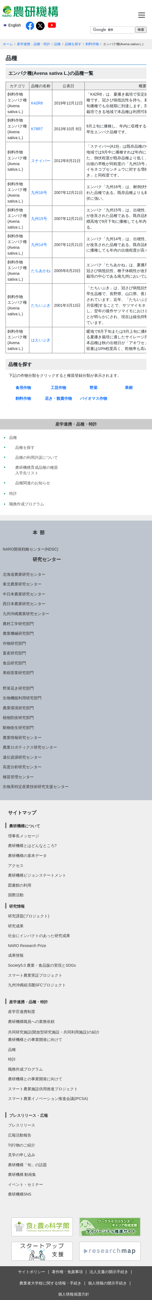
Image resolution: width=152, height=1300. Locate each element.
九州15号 (39, 218)
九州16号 (39, 192)
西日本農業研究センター (24, 604)
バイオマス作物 (93, 398)
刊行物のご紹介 (21, 1145)
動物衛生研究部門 (18, 727)
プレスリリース (21, 1125)
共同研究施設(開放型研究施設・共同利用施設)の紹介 (54, 1032)
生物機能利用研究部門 (22, 698)
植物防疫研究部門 (18, 717)
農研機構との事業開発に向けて (35, 1039)
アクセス (16, 865)
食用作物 (23, 387)
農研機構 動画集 (22, 1174)
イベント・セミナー (25, 1184)
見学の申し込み (21, 1155)
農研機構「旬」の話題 (27, 1165)
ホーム (8, 44)
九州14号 (39, 244)
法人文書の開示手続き (108, 1272)
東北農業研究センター (22, 584)
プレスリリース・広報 (28, 1115)
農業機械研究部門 (18, 633)
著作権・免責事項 (67, 1272)
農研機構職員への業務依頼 (31, 1021)
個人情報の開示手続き (107, 1283)
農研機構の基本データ (27, 855)
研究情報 (17, 906)
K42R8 (37, 103)
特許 (12, 1059)
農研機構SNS (19, 1194)
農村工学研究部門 (18, 623)
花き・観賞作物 (58, 398)
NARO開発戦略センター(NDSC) (30, 549)
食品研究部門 (14, 663)
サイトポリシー (31, 1272)
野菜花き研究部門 (18, 688)
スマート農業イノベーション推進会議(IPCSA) (48, 1098)
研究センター (47, 559)
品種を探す (73, 44)
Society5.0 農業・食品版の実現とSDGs (42, 965)
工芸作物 (58, 387)
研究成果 (16, 926)
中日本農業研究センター (24, 594)
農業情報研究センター (22, 737)
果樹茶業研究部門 (18, 673)
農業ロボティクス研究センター (30, 747)
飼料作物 (92, 44)
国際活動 (16, 895)
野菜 (93, 387)
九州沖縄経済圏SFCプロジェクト (37, 985)
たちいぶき (40, 305)
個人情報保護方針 (73, 1294)
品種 (57, 44)
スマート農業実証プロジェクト (35, 975)
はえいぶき (40, 340)
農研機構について (24, 826)
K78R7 (37, 129)
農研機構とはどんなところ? (32, 845)
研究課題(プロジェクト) (28, 916)
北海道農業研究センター (24, 574)
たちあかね (40, 270)
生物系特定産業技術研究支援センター (36, 786)
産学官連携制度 (21, 1011)
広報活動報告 (19, 1135)
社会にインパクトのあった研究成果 (39, 935)
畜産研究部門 (14, 653)
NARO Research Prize (27, 945)
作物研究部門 (14, 643)
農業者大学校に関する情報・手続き (50, 1283)
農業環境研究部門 (18, 708)
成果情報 (16, 955)
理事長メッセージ (23, 836)
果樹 (129, 387)
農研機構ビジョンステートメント (37, 875)
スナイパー (40, 160)
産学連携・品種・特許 (33, 44)
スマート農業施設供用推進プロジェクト (43, 1089)
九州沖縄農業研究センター (26, 613)
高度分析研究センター (22, 767)
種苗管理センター (18, 777)
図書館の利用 (19, 885)
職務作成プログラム (25, 1069)
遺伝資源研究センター (22, 757)
